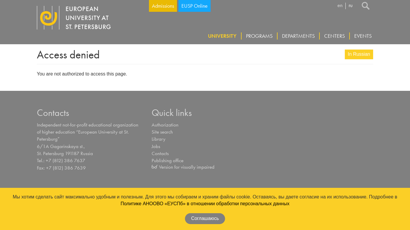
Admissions (163, 5)
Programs (259, 35)
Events (363, 35)
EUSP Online (194, 5)
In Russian (359, 54)
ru (350, 6)
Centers (334, 35)
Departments (298, 35)
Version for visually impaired (186, 167)
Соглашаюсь (205, 218)
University (222, 35)
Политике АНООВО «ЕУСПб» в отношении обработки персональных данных (205, 203)
